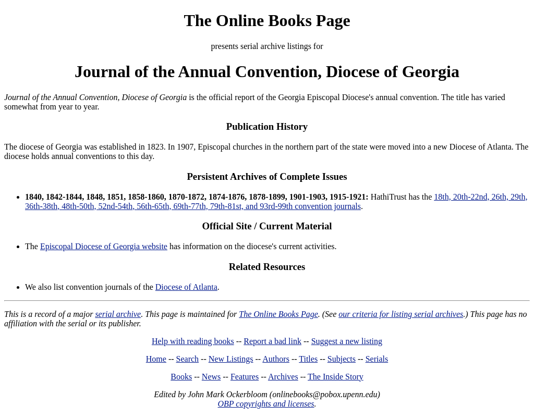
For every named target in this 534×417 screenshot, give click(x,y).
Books (181, 376)
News (211, 376)
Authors (275, 358)
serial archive (118, 314)
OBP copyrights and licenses (265, 403)
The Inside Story (335, 376)
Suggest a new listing (346, 341)
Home (156, 358)
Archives (283, 376)
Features (244, 376)
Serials (377, 358)
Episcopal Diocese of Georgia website (103, 246)
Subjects (341, 358)
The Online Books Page (267, 20)
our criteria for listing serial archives (400, 314)
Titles (308, 358)
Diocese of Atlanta (186, 287)
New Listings (231, 358)
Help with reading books (193, 341)
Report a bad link (272, 341)
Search (187, 358)
